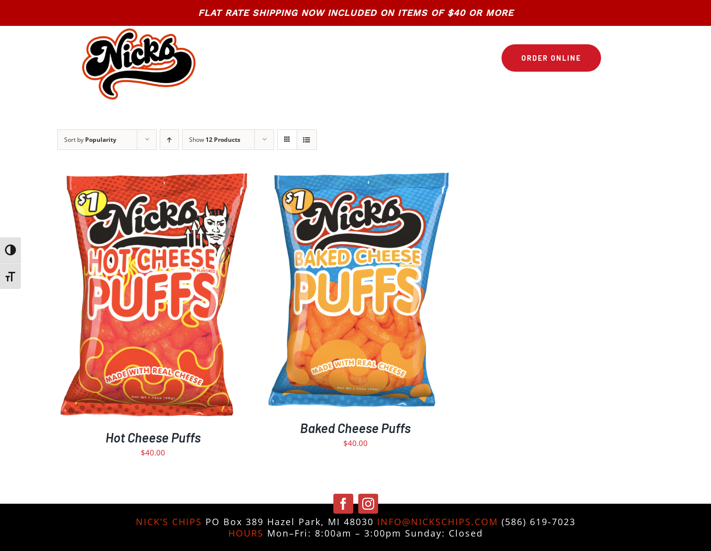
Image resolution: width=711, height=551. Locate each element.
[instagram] (368, 504)
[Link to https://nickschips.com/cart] (615, 57)
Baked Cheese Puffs (355, 428)
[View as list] (306, 139)
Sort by (90, 139)
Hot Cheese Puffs (153, 437)
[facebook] (343, 504)
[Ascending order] (169, 139)
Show (214, 139)
